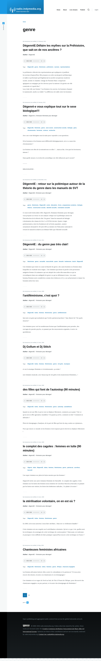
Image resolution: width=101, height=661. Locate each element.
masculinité (49, 261)
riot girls (60, 364)
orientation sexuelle (64, 207)
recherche (52, 130)
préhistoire (50, 67)
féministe (37, 127)
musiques (67, 364)
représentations (65, 67)
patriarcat (70, 467)
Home (24, 21)
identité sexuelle (52, 207)
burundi (30, 470)
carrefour (77, 467)
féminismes (48, 312)
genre (36, 67)
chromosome (32, 130)
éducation (54, 205)
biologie (69, 127)
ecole (48, 205)
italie (34, 467)
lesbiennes (68, 261)
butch (74, 261)
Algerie (30, 467)
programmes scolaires (69, 205)
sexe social (49, 127)
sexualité (42, 261)
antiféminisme (62, 312)
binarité (61, 261)
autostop (60, 406)
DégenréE (31, 67)
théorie (30, 207)
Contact (51, 634)
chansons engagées (69, 566)
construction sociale (60, 127)
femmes (41, 312)
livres (59, 205)
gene (75, 127)
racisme (56, 67)
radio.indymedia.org (28, 8)
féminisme (42, 67)
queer (56, 261)
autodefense (68, 406)
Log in (96, 9)
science (45, 130)
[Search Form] (88, 10)
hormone (39, 130)
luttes (36, 312)
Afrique (59, 566)
